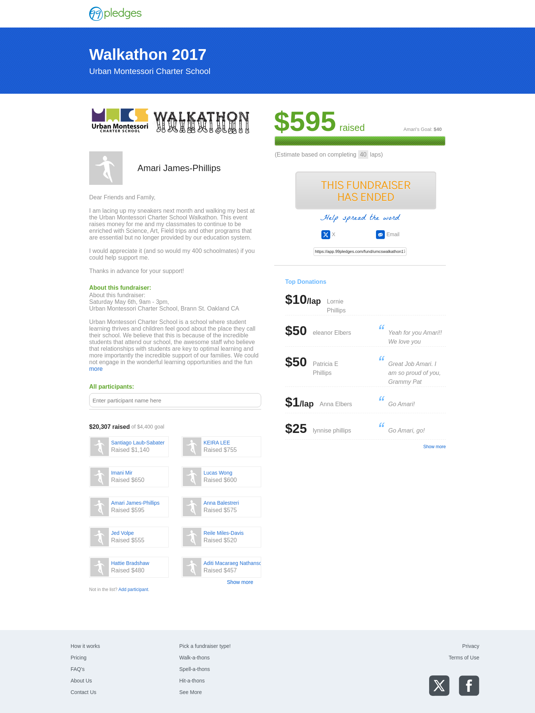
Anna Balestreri (221, 503)
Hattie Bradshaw (130, 563)
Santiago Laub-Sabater (138, 443)
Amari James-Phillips (135, 503)
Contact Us (83, 692)
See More (190, 692)
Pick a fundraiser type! (205, 646)
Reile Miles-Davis (224, 533)
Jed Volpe (122, 533)
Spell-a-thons (194, 669)
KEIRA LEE (217, 443)
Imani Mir (122, 473)
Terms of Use (464, 658)
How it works (85, 646)
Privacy (470, 646)
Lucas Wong (218, 473)
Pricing (79, 658)
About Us (81, 681)
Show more (240, 582)
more (96, 369)
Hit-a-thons (192, 681)
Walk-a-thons (194, 658)
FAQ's (78, 669)
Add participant (133, 589)
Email (387, 234)
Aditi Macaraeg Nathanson (234, 563)
